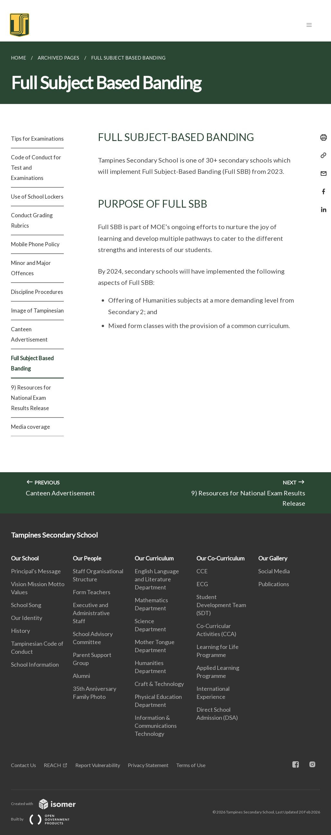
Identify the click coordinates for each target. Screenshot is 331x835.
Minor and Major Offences (31, 268)
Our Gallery (272, 558)
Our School (25, 558)
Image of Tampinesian (37, 310)
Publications (273, 583)
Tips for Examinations (37, 138)
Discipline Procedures (37, 291)
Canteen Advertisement (29, 334)
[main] (165, 277)
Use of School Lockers (37, 196)
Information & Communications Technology (156, 725)
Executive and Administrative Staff (91, 612)
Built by (45, 819)
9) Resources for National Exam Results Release (31, 397)
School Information (35, 664)
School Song (26, 604)
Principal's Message (36, 571)
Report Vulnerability (97, 765)
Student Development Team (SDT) (221, 604)
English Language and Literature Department (157, 579)
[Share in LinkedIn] (322, 205)
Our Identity (26, 617)
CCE (202, 571)
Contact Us (23, 765)
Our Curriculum (154, 558)
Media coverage (30, 426)
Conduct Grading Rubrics (32, 220)
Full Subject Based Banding (32, 363)
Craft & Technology (159, 683)
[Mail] (322, 169)
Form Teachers (91, 592)
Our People (87, 558)
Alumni (81, 675)
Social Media (274, 571)
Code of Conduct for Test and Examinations (36, 167)
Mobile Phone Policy (35, 244)
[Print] (322, 137)
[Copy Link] (322, 155)
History (20, 630)
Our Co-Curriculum (220, 558)
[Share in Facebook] (322, 187)
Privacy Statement (148, 765)
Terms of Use (190, 765)
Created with (48, 803)
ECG (202, 583)
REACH (52, 765)
